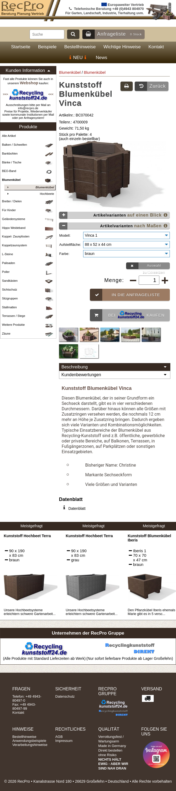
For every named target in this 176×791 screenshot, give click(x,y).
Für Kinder (28, 210)
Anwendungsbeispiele (29, 739)
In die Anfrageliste (125, 293)
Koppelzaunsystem (28, 245)
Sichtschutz (28, 290)
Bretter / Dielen (28, 201)
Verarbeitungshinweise (29, 743)
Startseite (20, 46)
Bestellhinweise (80, 46)
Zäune (28, 334)
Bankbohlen (28, 154)
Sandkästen (28, 281)
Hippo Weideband (28, 228)
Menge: (115, 278)
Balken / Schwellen (28, 145)
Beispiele (47, 46)
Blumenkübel (70, 72)
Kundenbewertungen (114, 372)
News (101, 57)
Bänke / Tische (28, 162)
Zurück (150, 86)
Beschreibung (114, 364)
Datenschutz (65, 694)
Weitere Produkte (28, 325)
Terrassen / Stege (28, 316)
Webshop (29, 82)
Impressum (63, 739)
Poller (28, 272)
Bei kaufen (127, 313)
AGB (59, 735)
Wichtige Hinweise (122, 46)
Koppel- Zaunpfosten (28, 236)
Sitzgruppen (28, 298)
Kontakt (156, 46)
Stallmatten (28, 307)
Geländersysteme (28, 219)
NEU (78, 57)
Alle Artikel (9, 135)
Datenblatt (77, 506)
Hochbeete (29, 193)
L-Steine (28, 254)
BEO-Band (28, 171)
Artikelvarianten (113, 215)
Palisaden (28, 263)
